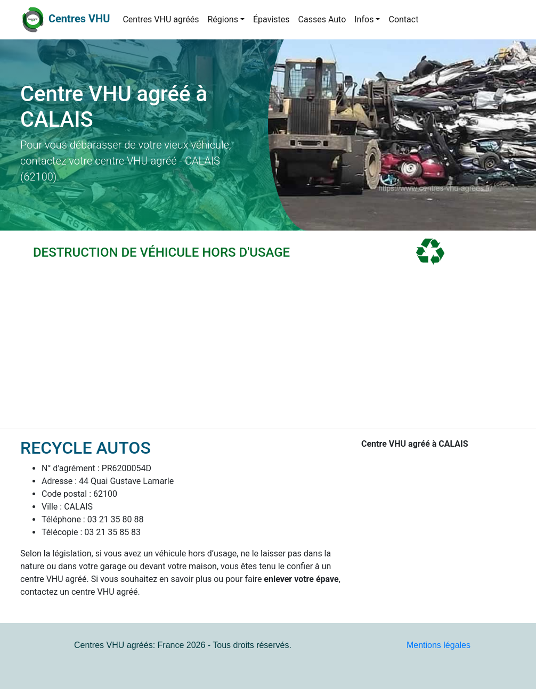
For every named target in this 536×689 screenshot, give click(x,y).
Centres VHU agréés (161, 19)
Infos (363, 19)
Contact (403, 19)
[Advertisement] (268, 348)
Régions (222, 19)
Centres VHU (79, 18)
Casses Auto (322, 19)
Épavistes (271, 19)
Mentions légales (438, 645)
